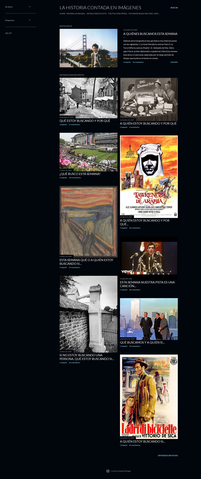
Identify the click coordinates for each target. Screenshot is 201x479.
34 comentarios (134, 228)
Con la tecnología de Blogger (118, 471)
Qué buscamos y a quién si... (142, 342)
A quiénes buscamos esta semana (150, 34)
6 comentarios (134, 127)
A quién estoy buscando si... (142, 441)
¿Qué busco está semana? (80, 174)
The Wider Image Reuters (140, 13)
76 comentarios (138, 62)
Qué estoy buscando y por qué (85, 121)
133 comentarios (75, 178)
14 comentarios (74, 363)
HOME (62, 13)
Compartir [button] (127, 62)
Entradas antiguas (168, 455)
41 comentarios (134, 445)
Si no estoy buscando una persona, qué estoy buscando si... (87, 357)
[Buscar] (174, 8)
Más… (157, 13)
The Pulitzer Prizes (117, 13)
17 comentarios (74, 124)
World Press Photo (97, 13)
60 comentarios (134, 290)
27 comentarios (74, 267)
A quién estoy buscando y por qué (148, 123)
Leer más (174, 62)
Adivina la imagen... (76, 13)
